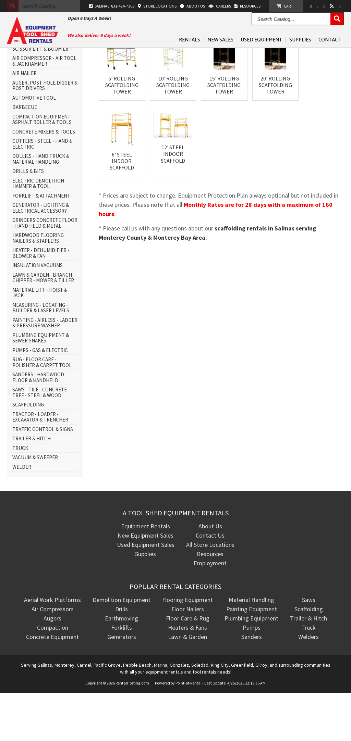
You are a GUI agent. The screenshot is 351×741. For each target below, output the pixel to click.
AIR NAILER (24, 121)
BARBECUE (24, 155)
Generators (121, 685)
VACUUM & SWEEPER (35, 505)
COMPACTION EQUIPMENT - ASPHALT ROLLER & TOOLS (42, 167)
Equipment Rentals (145, 574)
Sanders (251, 685)
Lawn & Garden (187, 685)
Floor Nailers (187, 657)
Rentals (189, 39)
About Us (210, 574)
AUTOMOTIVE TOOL (34, 146)
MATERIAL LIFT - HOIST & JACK (39, 341)
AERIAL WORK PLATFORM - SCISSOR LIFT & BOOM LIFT (42, 94)
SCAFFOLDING (28, 453)
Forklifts (121, 675)
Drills (121, 657)
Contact (329, 39)
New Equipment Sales (145, 583)
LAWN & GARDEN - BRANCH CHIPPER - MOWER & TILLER (43, 325)
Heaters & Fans (187, 675)
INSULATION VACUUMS (37, 313)
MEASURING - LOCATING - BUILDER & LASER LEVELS (40, 356)
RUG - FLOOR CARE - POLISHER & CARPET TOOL (42, 410)
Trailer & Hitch (308, 666)
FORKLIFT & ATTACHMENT (41, 244)
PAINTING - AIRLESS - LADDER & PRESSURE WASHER (44, 371)
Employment (210, 611)
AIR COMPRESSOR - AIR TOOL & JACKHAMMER (44, 109)
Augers (52, 666)
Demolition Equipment (121, 648)
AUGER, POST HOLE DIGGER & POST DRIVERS (44, 133)
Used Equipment (261, 39)
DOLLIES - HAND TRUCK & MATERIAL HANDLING (40, 207)
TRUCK (20, 496)
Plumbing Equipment (251, 666)
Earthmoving (121, 666)
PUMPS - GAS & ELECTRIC (40, 398)
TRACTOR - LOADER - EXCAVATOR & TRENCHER (40, 465)
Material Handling (251, 648)
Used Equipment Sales (145, 592)
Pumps (252, 675)
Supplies (300, 39)
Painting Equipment (251, 657)
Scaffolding (308, 657)
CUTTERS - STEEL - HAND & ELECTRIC (42, 192)
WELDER (21, 515)
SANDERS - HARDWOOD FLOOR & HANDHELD (38, 425)
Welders (308, 685)
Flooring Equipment (187, 648)
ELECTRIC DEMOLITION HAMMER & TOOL (38, 231)
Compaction (52, 675)
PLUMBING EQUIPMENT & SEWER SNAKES (40, 386)
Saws (308, 648)
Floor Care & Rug (187, 666)
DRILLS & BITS (28, 219)
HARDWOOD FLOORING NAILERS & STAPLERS (38, 286)
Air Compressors (53, 657)
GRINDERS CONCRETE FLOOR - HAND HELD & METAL (44, 271)
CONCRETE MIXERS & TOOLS (43, 180)
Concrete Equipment (52, 685)
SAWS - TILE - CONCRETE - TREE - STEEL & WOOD (41, 440)
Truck (308, 675)
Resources (210, 602)
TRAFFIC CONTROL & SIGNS (42, 477)
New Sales (220, 39)
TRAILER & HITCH (31, 487)
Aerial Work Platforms (52, 648)
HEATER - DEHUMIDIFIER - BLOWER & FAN (40, 301)
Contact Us (210, 583)
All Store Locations (210, 592)
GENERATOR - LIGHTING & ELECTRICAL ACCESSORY (40, 256)
